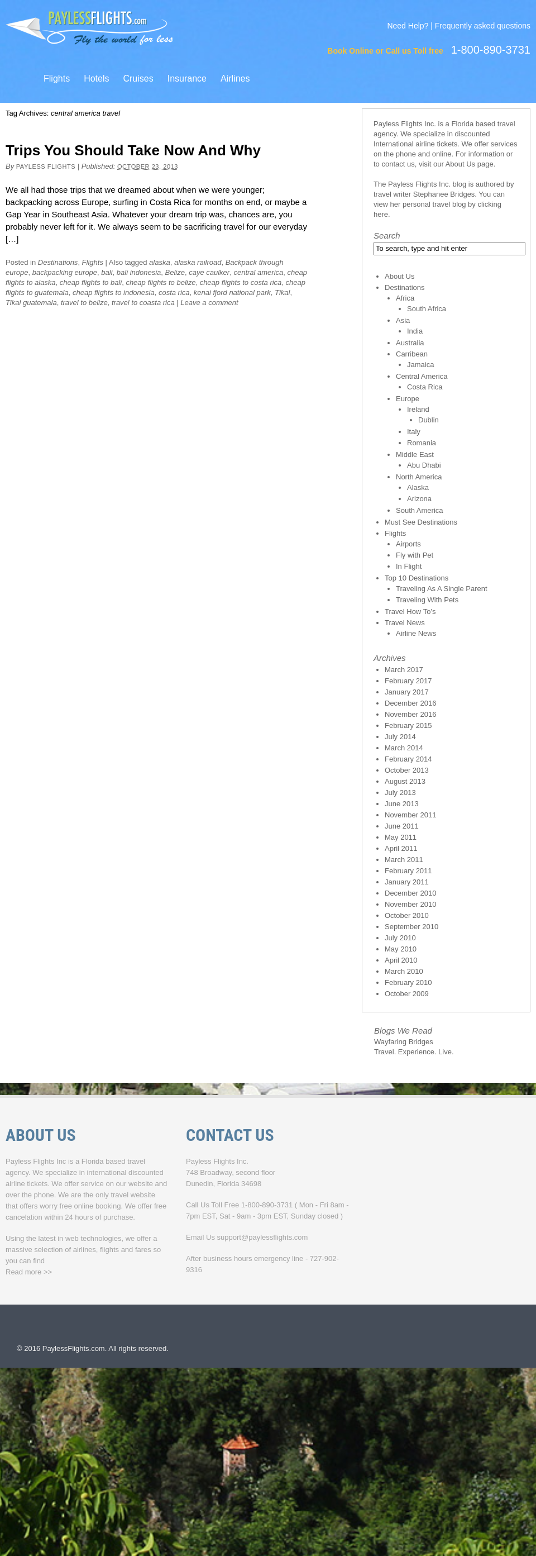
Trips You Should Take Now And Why (133, 150)
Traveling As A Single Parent (441, 588)
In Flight (409, 566)
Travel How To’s (410, 611)
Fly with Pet (414, 555)
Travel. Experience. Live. (414, 1052)
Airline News (416, 633)
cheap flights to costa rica (241, 282)
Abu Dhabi (424, 465)
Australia (410, 343)
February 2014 (408, 759)
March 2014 (404, 748)
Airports (408, 544)
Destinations (58, 262)
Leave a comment (209, 302)
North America (419, 477)
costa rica (174, 292)
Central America (421, 376)
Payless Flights (45, 166)
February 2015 (408, 725)
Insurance (187, 78)
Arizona (419, 498)
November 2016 (411, 714)
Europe (407, 398)
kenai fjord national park (232, 292)
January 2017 (407, 692)
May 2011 (401, 837)
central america (258, 272)
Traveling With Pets (427, 600)
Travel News (405, 622)
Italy (413, 431)
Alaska (418, 487)
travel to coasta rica (143, 302)
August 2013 (405, 781)
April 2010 (401, 960)
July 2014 (400, 736)
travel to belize (84, 302)
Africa (405, 298)
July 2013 (400, 792)
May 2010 (401, 949)
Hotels (96, 78)
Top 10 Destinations (416, 578)
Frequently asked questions (482, 25)
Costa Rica (425, 387)
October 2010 (407, 915)
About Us (460, 164)
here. (382, 214)
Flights (57, 78)
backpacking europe (64, 272)
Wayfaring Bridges (403, 1042)
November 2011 (411, 815)
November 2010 (411, 904)
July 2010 (400, 938)
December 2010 (411, 893)
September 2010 (411, 926)
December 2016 (411, 703)
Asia (403, 320)
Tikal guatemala (31, 302)
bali (106, 272)
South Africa (426, 308)
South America (419, 510)
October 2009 (407, 993)
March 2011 (404, 859)
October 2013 (407, 770)
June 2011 (402, 826)
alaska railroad (198, 262)
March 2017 (404, 669)
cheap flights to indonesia (114, 292)
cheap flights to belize (160, 282)
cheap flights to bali (91, 282)
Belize (175, 272)
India (415, 331)
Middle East (415, 454)
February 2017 (408, 681)
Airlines (235, 78)
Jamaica (420, 364)
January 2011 (407, 882)
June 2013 (402, 804)
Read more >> (29, 1272)
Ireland (418, 409)
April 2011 (401, 848)
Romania (421, 443)
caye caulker (209, 272)
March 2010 (404, 971)
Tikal (282, 292)
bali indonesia (139, 272)
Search (387, 235)
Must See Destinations (421, 522)
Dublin (428, 420)
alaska (159, 262)
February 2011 (408, 871)
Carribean (412, 354)
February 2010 (408, 982)
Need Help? (407, 25)
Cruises (138, 78)
